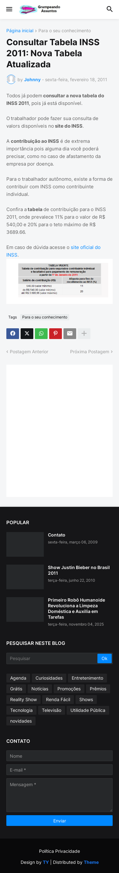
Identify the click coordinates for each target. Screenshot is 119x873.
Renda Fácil (58, 699)
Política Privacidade (59, 851)
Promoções (69, 688)
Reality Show (23, 699)
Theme (91, 862)
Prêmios (98, 688)
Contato (56, 534)
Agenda (18, 678)
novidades (21, 721)
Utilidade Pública (87, 710)
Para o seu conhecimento (64, 30)
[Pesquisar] (52, 658)
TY (46, 862)
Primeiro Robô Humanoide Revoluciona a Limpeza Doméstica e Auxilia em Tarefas (76, 608)
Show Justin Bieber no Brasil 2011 (79, 570)
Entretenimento (87, 678)
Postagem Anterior (29, 351)
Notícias (39, 688)
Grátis (16, 688)
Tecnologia (21, 710)
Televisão (51, 710)
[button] (8, 9)
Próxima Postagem (89, 351)
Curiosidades (49, 678)
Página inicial (19, 30)
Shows (86, 699)
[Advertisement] (59, 430)
